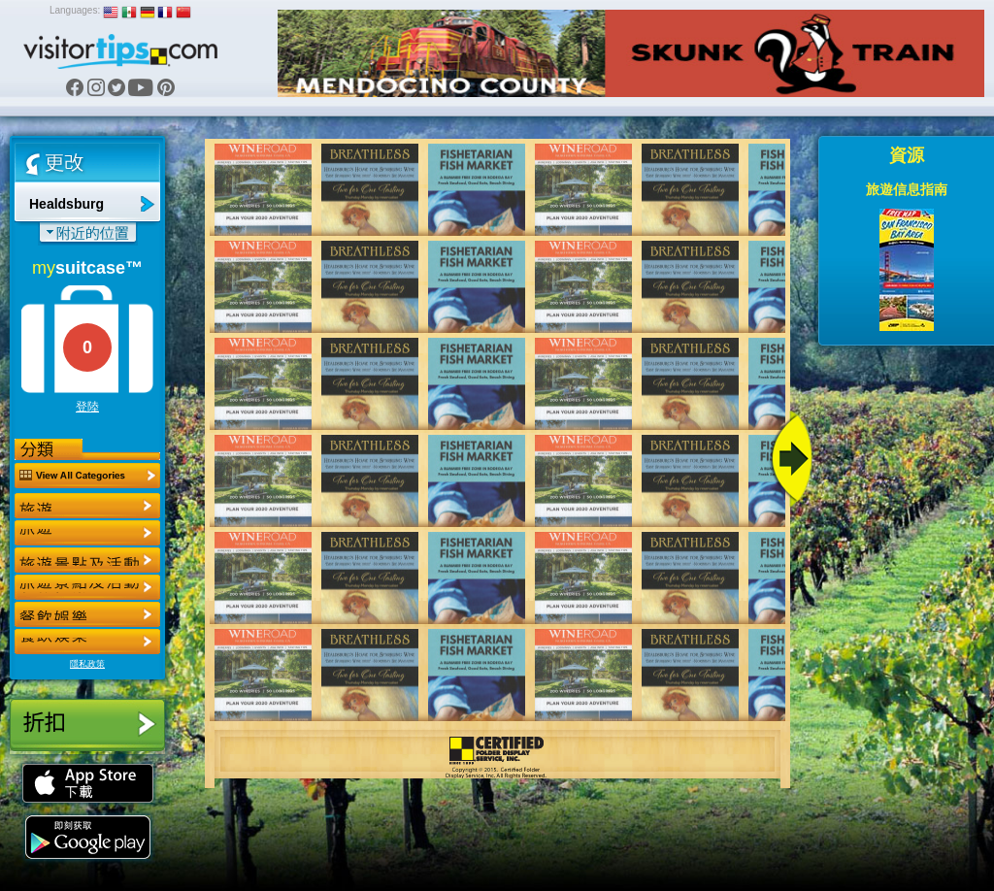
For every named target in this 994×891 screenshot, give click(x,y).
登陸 (87, 406)
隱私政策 (87, 664)
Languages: (75, 10)
